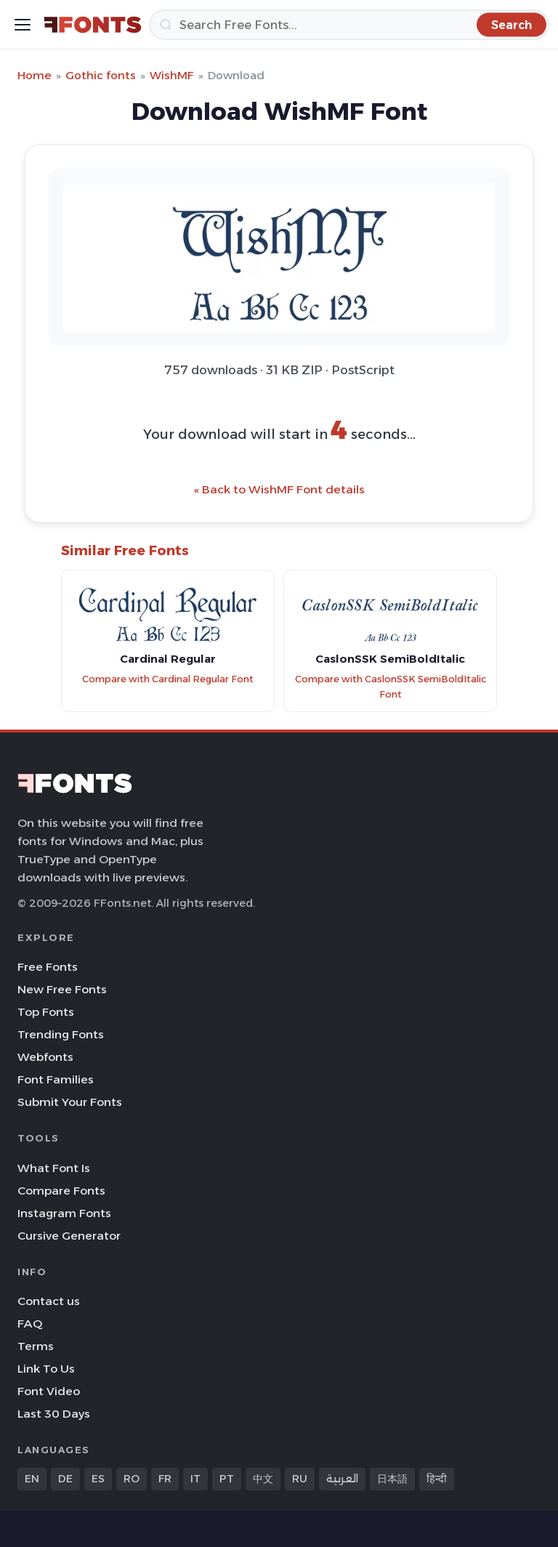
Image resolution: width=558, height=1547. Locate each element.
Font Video (48, 1391)
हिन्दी (436, 1478)
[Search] (349, 24)
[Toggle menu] (22, 24)
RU (299, 1478)
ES (98, 1478)
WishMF (172, 75)
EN (32, 1478)
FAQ (29, 1323)
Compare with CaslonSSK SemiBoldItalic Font (390, 687)
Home (34, 75)
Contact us (48, 1301)
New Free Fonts (62, 989)
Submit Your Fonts (69, 1102)
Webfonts (45, 1057)
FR (164, 1478)
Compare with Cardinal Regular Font (168, 679)
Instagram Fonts (64, 1213)
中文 (263, 1478)
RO (132, 1478)
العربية (342, 1478)
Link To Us (46, 1369)
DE (65, 1478)
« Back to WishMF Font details (279, 489)
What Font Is (53, 1168)
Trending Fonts (60, 1034)
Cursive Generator (69, 1236)
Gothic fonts (100, 75)
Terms (35, 1346)
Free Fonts (47, 967)
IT (195, 1478)
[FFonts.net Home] (93, 24)
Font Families (55, 1079)
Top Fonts (45, 1012)
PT (226, 1478)
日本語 (392, 1478)
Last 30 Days (53, 1414)
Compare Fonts (61, 1190)
